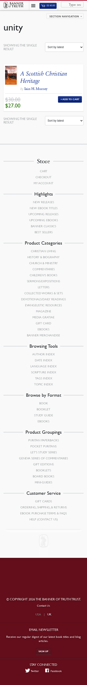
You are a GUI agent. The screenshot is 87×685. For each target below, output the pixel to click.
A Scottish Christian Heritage (43, 77)
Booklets (43, 470)
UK (49, 614)
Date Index (43, 360)
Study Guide (43, 415)
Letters (43, 287)
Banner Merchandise (43, 335)
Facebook (53, 671)
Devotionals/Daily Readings (43, 299)
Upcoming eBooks (43, 220)
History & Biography (43, 257)
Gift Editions (43, 464)
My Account (43, 183)
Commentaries (43, 269)
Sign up (43, 651)
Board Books (43, 476)
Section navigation (64, 16)
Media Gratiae (43, 317)
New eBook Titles (44, 208)
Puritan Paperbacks (43, 440)
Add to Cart (70, 99)
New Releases (43, 202)
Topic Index (43, 384)
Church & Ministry (43, 263)
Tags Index (43, 378)
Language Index (43, 366)
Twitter (32, 671)
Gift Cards (43, 501)
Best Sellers (44, 232)
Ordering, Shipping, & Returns (43, 507)
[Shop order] (64, 47)
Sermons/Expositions (43, 281)
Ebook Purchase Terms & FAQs (43, 513)
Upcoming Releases (43, 214)
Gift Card (43, 323)
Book (43, 403)
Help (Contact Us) (43, 519)
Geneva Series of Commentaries (43, 458)
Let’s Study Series (43, 452)
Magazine (43, 311)
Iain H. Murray (35, 88)
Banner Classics (43, 226)
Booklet (43, 409)
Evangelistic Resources (43, 305)
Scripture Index (43, 372)
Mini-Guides (43, 482)
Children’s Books (43, 275)
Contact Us (43, 605)
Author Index (43, 354)
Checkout (43, 177)
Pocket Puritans (43, 446)
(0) (48, 5)
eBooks (43, 329)
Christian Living (43, 251)
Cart (43, 171)
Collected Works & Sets (43, 293)
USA (38, 614)
